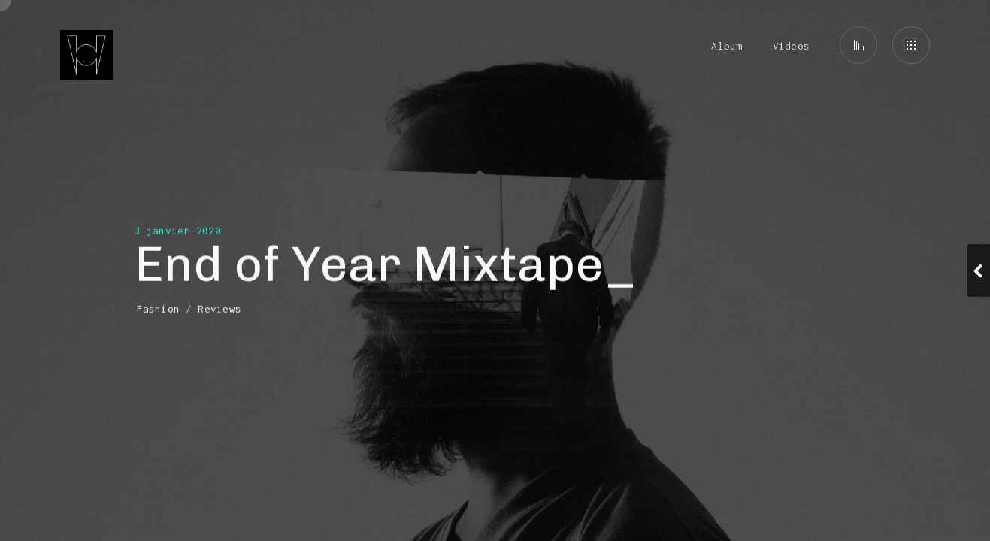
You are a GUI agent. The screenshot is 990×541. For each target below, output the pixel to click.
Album (726, 46)
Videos (791, 46)
